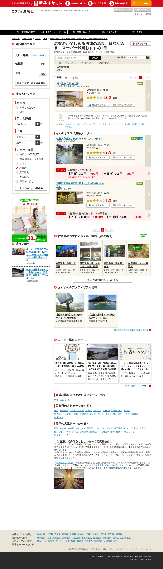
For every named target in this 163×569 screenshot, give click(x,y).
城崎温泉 (66, 537)
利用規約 (138, 556)
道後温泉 (97, 537)
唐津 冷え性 (70, 124)
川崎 (45, 541)
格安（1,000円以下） (112, 410)
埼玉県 (50, 534)
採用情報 (147, 556)
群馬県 (73, 534)
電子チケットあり (67, 63)
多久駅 (141, 124)
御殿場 (80, 541)
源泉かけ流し (26, 181)
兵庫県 (65, 534)
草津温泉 (41, 537)
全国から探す (40, 55)
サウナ (127, 410)
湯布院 (116, 537)
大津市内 (108, 541)
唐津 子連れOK (95, 124)
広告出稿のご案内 (99, 549)
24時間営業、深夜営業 (31, 159)
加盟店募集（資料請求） (78, 549)
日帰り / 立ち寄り (28, 107)
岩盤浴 (23, 168)
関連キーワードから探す (24, 544)
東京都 (80, 534)
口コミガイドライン (119, 549)
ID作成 (148, 14)
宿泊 (56, 410)
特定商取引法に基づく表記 (122, 556)
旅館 (76, 414)
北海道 (96, 534)
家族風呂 (135, 414)
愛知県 (111, 534)
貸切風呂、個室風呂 (63, 414)
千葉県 (57, 534)
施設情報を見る (98, 105)
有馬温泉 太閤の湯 (64, 462)
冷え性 (88, 410)
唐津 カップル (81, 124)
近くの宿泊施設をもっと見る (102, 280)
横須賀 (51, 541)
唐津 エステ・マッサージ (113, 124)
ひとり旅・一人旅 (121, 414)
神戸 (116, 541)
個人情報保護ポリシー (101, 556)
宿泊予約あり (105, 63)
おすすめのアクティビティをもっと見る (131, 330)
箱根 (49, 537)
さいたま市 (64, 541)
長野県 (103, 534)
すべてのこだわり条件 (31, 188)
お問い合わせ (145, 549)
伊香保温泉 (86, 537)
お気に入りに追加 (124, 105)
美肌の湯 (84, 414)
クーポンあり (87, 63)
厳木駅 (127, 124)
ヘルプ (133, 549)
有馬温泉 (56, 537)
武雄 (67, 400)
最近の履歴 (142, 10)
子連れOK (58, 417)
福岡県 (119, 534)
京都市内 (98, 541)
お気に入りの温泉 (123, 10)
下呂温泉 (76, 537)
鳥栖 (56, 400)
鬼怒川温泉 (125, 537)
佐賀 (62, 400)
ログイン (138, 14)
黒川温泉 (107, 537)
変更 (43, 64)
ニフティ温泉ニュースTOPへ (135, 386)
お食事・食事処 (76, 410)
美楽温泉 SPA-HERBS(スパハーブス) (112, 465)
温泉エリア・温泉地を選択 (31, 83)
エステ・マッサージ (125, 432)
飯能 (73, 541)
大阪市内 (88, 541)
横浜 (39, 541)
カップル (97, 410)
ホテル (108, 414)
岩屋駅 (134, 124)
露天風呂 (64, 410)
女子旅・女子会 (97, 414)
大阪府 (88, 534)
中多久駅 (68, 127)
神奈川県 (41, 534)
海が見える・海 (61, 435)
